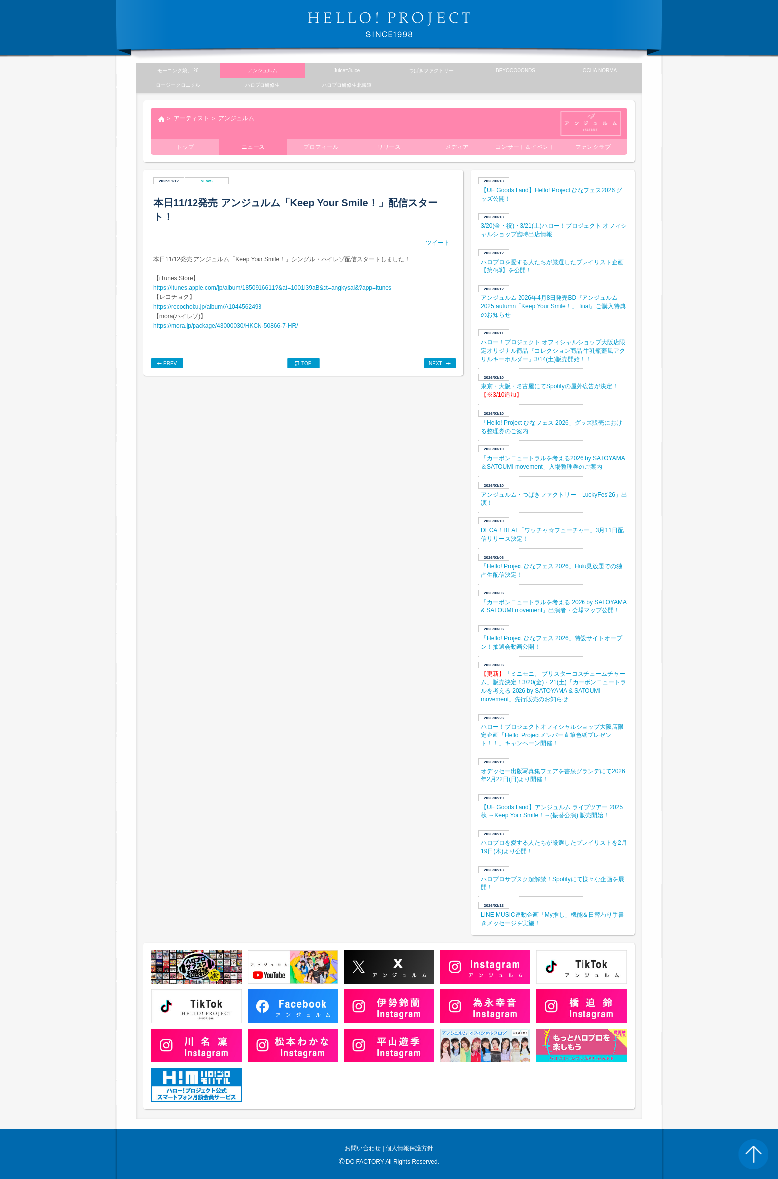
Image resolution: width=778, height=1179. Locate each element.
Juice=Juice (347, 70)
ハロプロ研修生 (262, 85)
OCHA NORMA (600, 70)
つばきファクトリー (431, 70)
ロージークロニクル (178, 85)
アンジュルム (236, 118)
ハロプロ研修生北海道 (347, 85)
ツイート (438, 242)
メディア (457, 147)
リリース (389, 147)
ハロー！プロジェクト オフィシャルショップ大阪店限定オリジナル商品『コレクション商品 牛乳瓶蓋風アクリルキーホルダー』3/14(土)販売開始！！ (553, 351)
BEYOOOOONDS (515, 70)
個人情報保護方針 (409, 1148)
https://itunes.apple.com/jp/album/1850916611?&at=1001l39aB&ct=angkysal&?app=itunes (272, 287)
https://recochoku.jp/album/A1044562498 (207, 306)
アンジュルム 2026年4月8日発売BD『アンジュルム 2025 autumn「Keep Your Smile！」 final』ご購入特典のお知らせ (553, 306)
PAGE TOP (753, 1154)
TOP (306, 363)
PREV (170, 363)
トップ (160, 120)
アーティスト (191, 118)
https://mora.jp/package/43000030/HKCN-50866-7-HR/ (225, 325)
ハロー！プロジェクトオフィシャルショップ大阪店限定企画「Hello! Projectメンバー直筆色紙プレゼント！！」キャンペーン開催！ (552, 735)
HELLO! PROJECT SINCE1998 (389, 25)
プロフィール (321, 147)
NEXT (435, 363)
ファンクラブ (593, 147)
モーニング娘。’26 (177, 70)
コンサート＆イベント (525, 147)
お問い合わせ (363, 1148)
